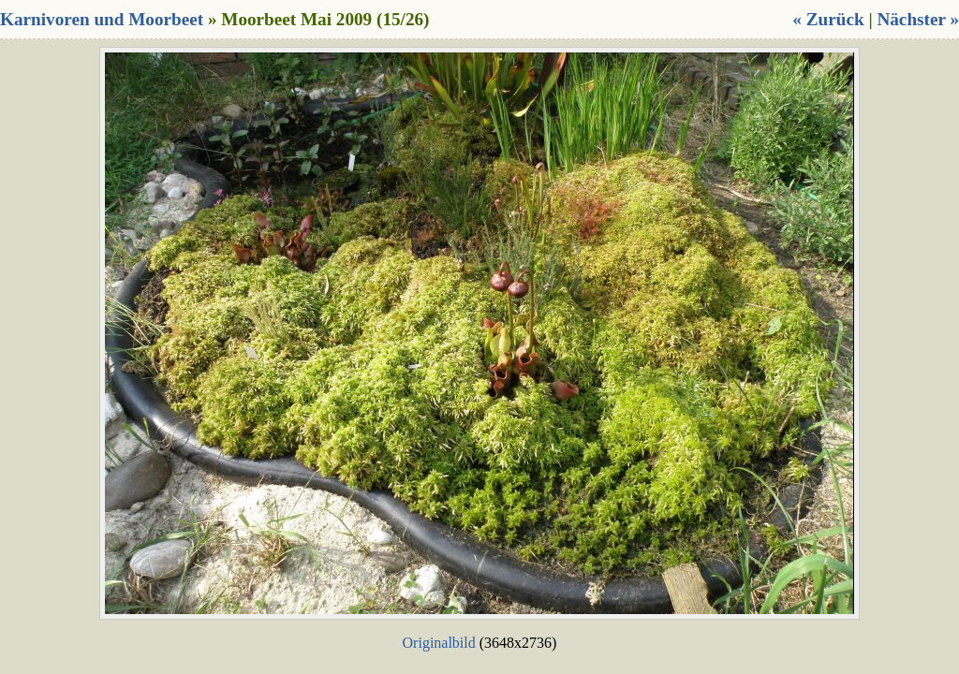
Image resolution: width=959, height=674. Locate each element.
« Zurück (827, 19)
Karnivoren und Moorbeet (101, 19)
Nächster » (918, 19)
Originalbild (439, 643)
